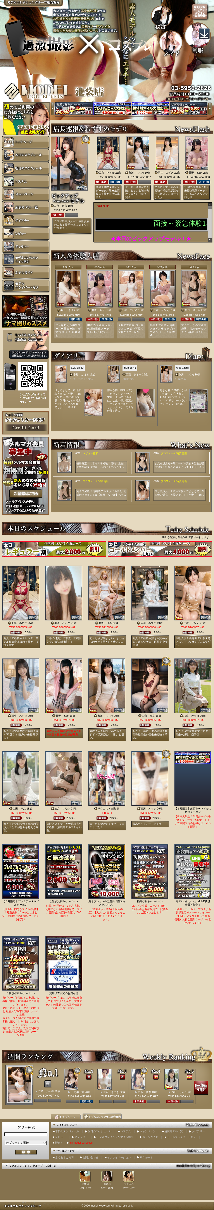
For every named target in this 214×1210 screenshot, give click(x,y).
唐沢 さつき (111, 1092)
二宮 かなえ (161, 310)
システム (125, 1131)
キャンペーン (147, 1131)
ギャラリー (81, 1137)
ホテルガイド (150, 1137)
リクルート (146, 1157)
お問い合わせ (90, 1157)
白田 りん (19, 808)
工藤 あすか (107, 172)
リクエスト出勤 (107, 808)
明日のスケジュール (99, 1131)
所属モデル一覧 (173, 1131)
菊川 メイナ (148, 808)
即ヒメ (59, 1142)
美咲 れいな (62, 623)
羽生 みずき (166, 172)
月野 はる (105, 623)
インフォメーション (119, 1157)
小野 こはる (130, 310)
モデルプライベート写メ (181, 1137)
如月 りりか (192, 310)
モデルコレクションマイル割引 (115, 1137)
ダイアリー (198, 1131)
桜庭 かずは (191, 715)
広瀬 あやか (148, 623)
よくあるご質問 (64, 1157)
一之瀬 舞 (77, 1092)
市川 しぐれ (136, 172)
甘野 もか (195, 172)
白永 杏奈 (60, 205)
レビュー (60, 1137)
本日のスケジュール (67, 1131)
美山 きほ (66, 310)
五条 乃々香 (46, 1091)
